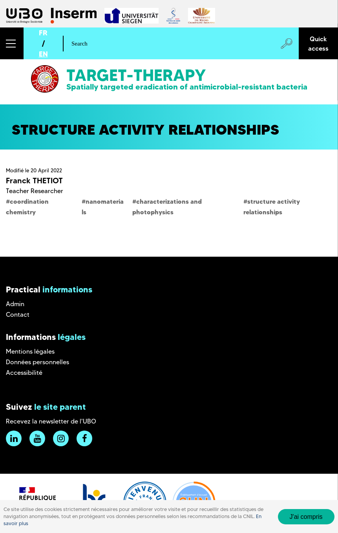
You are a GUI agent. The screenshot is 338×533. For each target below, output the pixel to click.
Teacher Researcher (34, 191)
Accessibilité (24, 372)
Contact (17, 314)
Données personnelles (37, 362)
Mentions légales (30, 351)
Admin (15, 304)
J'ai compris (306, 516)
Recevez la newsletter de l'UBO (51, 421)
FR (43, 32)
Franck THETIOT (34, 180)
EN (43, 53)
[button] (12, 43)
